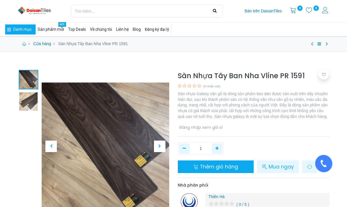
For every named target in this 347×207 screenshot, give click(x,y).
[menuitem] (263, 11)
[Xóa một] (184, 148)
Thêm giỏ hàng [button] (215, 166)
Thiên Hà (216, 196)
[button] (51, 146)
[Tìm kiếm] (214, 11)
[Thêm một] (217, 148)
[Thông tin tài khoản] (325, 11)
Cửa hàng (42, 43)
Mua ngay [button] (278, 166)
